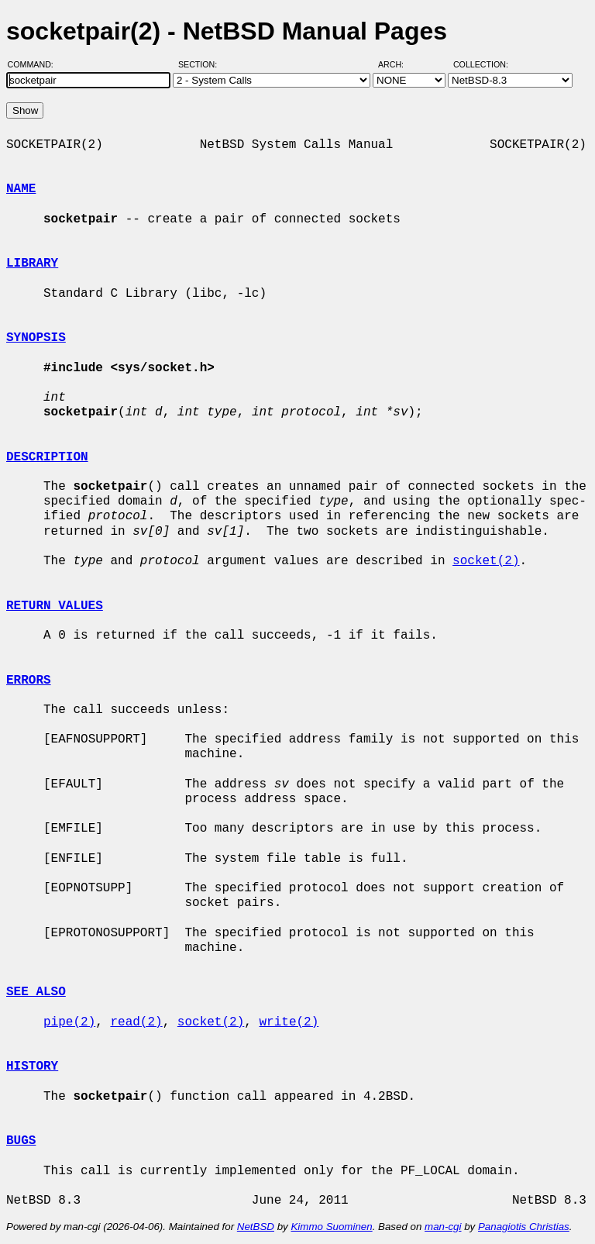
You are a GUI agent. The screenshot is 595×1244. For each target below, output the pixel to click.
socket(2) (485, 561)
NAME (21, 189)
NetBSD (255, 1226)
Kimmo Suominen (331, 1226)
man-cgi (443, 1226)
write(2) (288, 1022)
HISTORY (32, 1066)
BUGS (21, 1140)
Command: (35, 64)
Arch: (398, 64)
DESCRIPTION (47, 457)
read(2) (136, 1022)
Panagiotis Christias (523, 1226)
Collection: (480, 64)
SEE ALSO (36, 992)
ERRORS (28, 680)
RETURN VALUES (54, 606)
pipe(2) (69, 1022)
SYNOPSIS (36, 337)
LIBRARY (32, 263)
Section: (201, 64)
